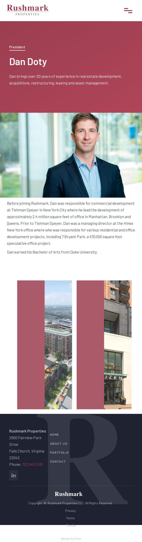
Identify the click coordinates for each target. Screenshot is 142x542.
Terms (70, 518)
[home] (27, 10)
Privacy (70, 511)
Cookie (71, 525)
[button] (128, 10)
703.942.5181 (32, 464)
